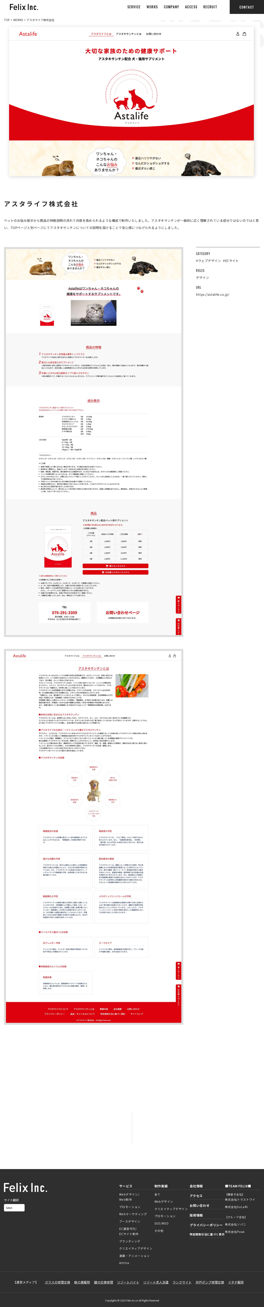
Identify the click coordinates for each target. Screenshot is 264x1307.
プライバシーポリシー (206, 1225)
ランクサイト (182, 1282)
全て (158, 1194)
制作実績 (161, 1186)
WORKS (152, 6)
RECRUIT (210, 6)
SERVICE (134, 6)
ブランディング (129, 1241)
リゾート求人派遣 (156, 1282)
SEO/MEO (162, 1223)
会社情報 (196, 1186)
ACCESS (191, 6)
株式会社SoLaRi (236, 1207)
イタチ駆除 (236, 1282)
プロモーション (130, 1207)
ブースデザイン (129, 1221)
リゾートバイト (128, 1282)
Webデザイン (164, 1201)
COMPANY (171, 6)
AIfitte (124, 1263)
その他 (159, 1231)
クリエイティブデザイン (136, 1248)
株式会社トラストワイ (240, 1199)
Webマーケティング (133, 1214)
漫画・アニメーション (134, 1256)
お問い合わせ (200, 1205)
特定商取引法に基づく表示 (207, 1234)
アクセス (196, 1195)
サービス (125, 1186)
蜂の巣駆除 (82, 1282)
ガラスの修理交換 (57, 1282)
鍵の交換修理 (103, 1282)
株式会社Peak (235, 1232)
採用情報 (196, 1215)
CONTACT (246, 7)
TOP (7, 20)
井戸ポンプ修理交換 (210, 1282)
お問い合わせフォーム (68, 1133)
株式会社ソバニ (235, 1224)
